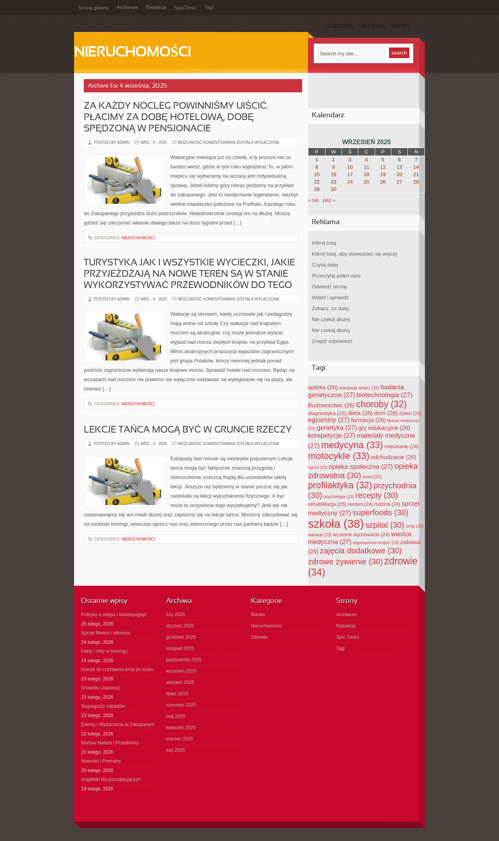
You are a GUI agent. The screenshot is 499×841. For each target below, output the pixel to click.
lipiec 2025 (177, 693)
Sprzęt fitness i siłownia (105, 633)
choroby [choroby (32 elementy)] (381, 404)
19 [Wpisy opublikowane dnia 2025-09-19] (383, 174)
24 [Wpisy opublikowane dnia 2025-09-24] (349, 182)
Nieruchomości (132, 53)
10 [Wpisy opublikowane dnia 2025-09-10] (349, 167)
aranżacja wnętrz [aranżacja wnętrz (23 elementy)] (359, 387)
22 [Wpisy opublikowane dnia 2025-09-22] (316, 182)
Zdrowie (259, 637)
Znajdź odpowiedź (332, 341)
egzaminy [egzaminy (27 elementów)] (329, 420)
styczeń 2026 (180, 626)
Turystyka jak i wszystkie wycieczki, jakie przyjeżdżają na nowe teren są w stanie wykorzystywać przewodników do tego (189, 274)
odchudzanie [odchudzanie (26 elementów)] (393, 457)
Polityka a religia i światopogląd (113, 614)
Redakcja (156, 7)
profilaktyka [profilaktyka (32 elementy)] (340, 485)
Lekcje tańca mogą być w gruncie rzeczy (188, 430)
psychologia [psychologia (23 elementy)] (339, 496)
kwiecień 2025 (181, 727)
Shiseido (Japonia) (100, 688)
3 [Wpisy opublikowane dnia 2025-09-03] (350, 160)
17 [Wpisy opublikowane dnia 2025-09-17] (349, 174)
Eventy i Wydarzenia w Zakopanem (117, 724)
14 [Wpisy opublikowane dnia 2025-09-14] (416, 167)
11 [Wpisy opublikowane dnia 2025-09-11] (366, 167)
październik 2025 (184, 660)
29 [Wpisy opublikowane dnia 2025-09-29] (316, 189)
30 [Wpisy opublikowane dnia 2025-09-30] (333, 189)
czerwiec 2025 (181, 705)
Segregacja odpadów (103, 706)
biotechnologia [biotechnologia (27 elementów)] (385, 395)
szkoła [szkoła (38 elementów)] (336, 523)
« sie (313, 200)
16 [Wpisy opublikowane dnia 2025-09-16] (333, 174)
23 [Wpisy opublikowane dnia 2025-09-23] (333, 182)
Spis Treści (185, 8)
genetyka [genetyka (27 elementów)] (337, 427)
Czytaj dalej (325, 265)
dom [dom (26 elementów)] (386, 413)
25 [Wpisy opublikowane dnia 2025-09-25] (366, 182)
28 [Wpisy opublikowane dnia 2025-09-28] (416, 182)
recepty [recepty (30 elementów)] (377, 495)
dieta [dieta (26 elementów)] (360, 413)
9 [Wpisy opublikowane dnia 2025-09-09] (333, 167)
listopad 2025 (180, 648)
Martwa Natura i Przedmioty (110, 743)
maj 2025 (175, 716)
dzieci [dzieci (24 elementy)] (410, 413)
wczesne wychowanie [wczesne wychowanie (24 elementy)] (361, 534)
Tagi (209, 7)
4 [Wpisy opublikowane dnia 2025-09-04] (366, 160)
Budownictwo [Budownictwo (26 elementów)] (331, 405)
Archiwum (127, 7)
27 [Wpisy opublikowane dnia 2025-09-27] (399, 182)
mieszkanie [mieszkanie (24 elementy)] (401, 446)
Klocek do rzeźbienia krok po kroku (117, 669)
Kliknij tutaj (324, 243)
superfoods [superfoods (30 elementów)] (380, 512)
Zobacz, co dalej (330, 308)
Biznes (258, 614)
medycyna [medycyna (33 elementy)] (352, 445)
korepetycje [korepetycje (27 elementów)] (331, 435)
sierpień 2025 (180, 682)
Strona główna (93, 8)
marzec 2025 (179, 739)
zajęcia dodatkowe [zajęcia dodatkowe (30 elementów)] (361, 550)
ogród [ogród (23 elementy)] (317, 467)
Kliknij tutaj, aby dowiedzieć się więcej (354, 254)
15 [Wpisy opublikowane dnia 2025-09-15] (316, 174)
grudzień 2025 (181, 637)
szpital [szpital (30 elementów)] (384, 524)
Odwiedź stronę (329, 287)
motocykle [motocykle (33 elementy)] (338, 456)
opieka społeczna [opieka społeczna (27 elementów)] (361, 466)
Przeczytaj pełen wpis (336, 276)
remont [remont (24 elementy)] (360, 504)
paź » (329, 200)
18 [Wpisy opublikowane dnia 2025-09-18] (366, 174)
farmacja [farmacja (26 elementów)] (368, 420)
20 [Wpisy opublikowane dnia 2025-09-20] (399, 174)
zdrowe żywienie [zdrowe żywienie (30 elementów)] (345, 561)
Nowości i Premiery (101, 761)
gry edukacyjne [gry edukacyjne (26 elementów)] (384, 427)
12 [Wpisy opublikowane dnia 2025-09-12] (383, 167)
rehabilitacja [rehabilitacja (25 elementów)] (327, 504)
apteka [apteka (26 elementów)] (323, 387)
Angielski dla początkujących (111, 779)
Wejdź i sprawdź (330, 297)
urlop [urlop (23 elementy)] (415, 526)
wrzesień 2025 (181, 671)
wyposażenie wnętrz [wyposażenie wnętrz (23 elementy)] (376, 542)
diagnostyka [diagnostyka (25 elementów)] (327, 413)
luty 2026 (175, 614)
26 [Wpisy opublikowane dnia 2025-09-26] (383, 182)
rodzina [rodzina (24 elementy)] (387, 504)
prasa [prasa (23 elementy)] (372, 476)
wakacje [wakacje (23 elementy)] (319, 534)
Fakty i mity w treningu (104, 651)
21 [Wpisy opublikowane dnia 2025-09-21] (416, 174)
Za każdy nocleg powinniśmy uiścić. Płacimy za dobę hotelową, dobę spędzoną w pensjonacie (176, 117)
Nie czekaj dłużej (331, 319)
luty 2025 (175, 750)
